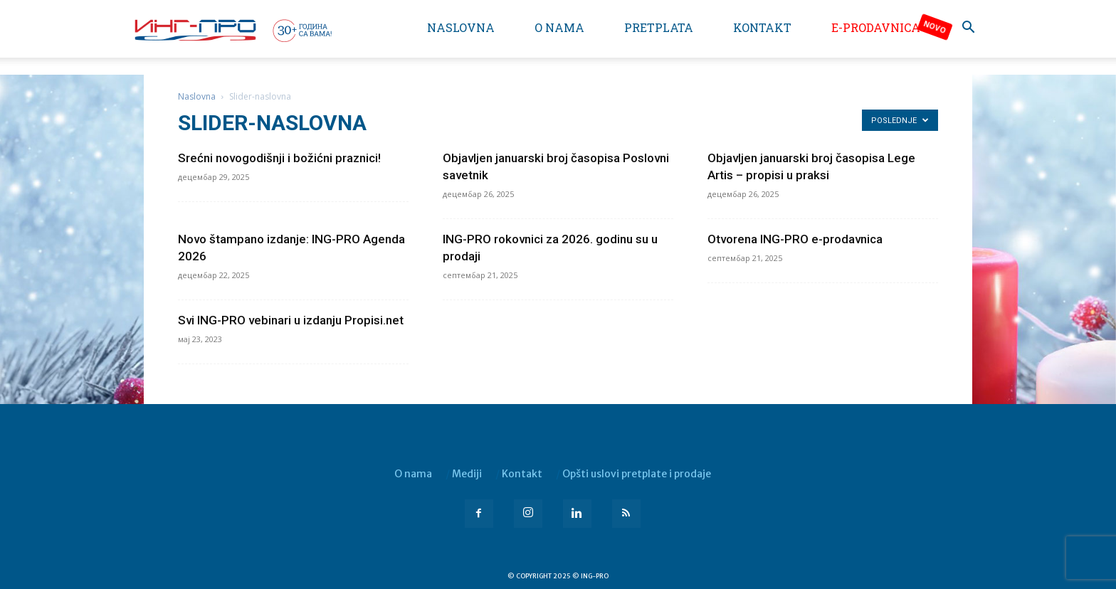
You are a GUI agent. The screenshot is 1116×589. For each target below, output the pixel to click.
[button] (968, 29)
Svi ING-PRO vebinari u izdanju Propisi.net (291, 320)
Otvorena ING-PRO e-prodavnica (795, 239)
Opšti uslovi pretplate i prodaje (636, 473)
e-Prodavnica (875, 27)
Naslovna (461, 27)
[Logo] (232, 30)
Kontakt (762, 27)
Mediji (467, 473)
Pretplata (658, 27)
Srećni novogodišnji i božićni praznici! (279, 158)
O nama (559, 27)
